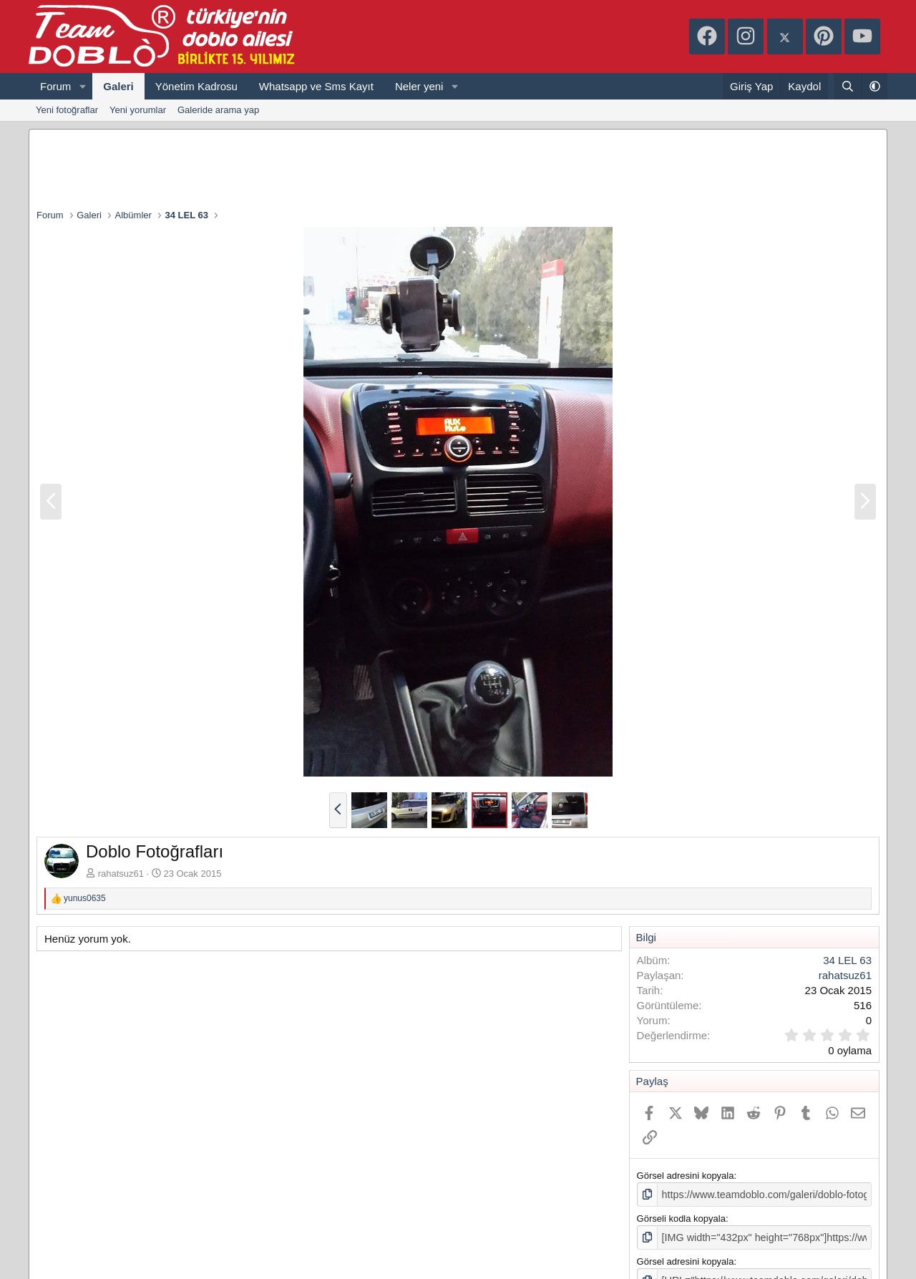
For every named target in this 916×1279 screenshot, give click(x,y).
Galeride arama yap (218, 109)
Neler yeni (419, 86)
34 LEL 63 (847, 960)
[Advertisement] (458, 169)
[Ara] (848, 86)
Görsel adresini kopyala (685, 1175)
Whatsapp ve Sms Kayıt (316, 86)
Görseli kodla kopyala (681, 1217)
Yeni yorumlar (137, 109)
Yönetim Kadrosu (196, 86)
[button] (82, 86)
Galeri (118, 86)
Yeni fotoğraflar (67, 109)
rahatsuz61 (121, 873)
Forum (55, 86)
